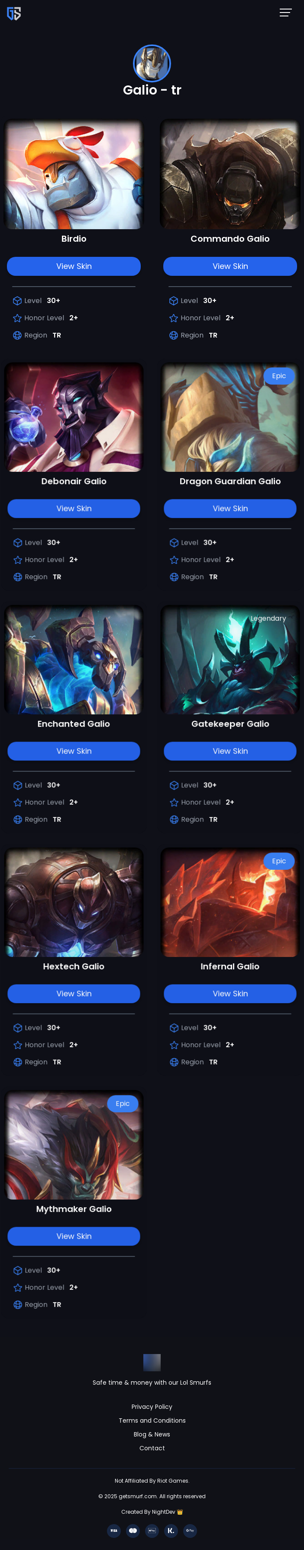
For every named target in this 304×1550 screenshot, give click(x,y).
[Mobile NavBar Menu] (288, 12)
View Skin (74, 266)
